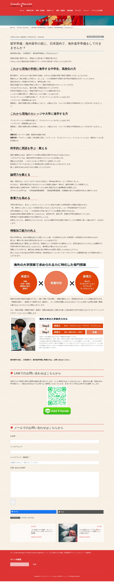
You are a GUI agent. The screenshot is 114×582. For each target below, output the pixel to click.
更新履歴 (73, 553)
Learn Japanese (41, 553)
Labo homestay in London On (25, 553)
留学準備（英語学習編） (95, 37)
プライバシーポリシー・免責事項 (88, 553)
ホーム (12, 553)
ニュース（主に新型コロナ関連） (58, 553)
